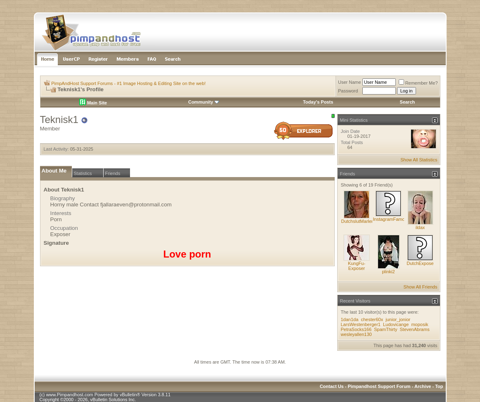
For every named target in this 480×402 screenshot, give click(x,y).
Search (407, 101)
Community (203, 101)
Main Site (93, 102)
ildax (420, 227)
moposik (419, 324)
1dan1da (350, 319)
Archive (422, 386)
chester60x (372, 319)
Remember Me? (418, 82)
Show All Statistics (418, 159)
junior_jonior (397, 319)
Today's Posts (318, 101)
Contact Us (332, 386)
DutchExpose (420, 263)
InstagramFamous (391, 219)
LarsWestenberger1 (361, 324)
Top (439, 386)
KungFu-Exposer (356, 266)
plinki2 (388, 271)
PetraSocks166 (356, 329)
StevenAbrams (414, 329)
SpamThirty (385, 329)
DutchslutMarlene (359, 221)
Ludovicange (396, 324)
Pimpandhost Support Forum (379, 386)
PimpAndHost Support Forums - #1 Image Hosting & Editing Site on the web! (128, 83)
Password (348, 90)
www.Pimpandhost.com (69, 394)
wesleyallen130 (356, 334)
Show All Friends (420, 286)
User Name (349, 82)
